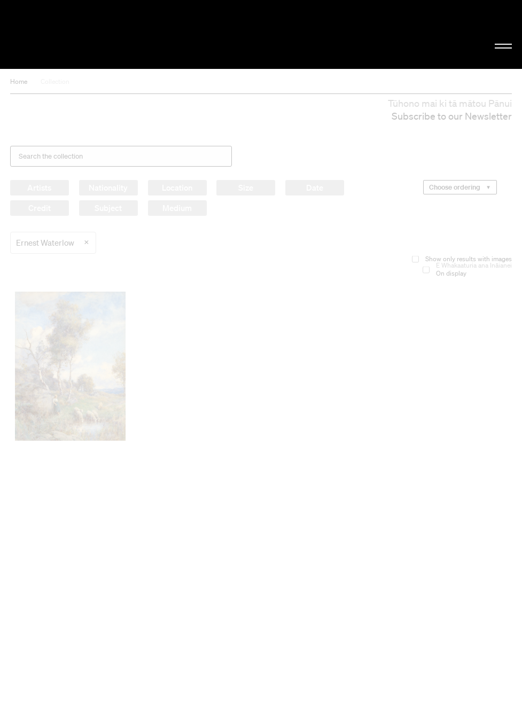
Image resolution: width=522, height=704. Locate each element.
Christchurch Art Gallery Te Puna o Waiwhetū (88, 34)
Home (18, 81)
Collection (55, 81)
